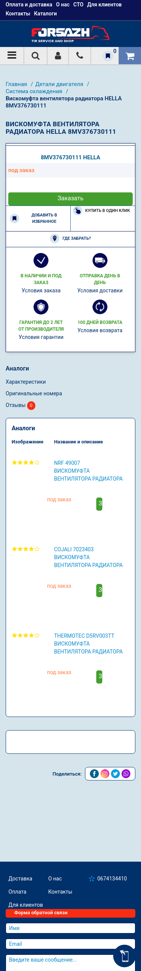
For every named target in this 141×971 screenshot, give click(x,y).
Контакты (18, 14)
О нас (55, 922)
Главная (17, 84)
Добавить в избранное (33, 323)
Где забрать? (70, 343)
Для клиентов (26, 948)
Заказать (70, 303)
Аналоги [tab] (17, 473)
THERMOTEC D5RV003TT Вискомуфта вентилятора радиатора (88, 749)
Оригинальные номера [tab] (34, 499)
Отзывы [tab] (20, 511)
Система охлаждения (35, 91)
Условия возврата (100, 436)
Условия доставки (100, 396)
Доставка (20, 922)
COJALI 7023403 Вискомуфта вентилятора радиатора (88, 662)
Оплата (18, 935)
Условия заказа (41, 396)
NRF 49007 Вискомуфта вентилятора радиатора (88, 576)
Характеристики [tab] (26, 487)
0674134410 (112, 922)
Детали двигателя (60, 84)
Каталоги (45, 14)
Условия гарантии (41, 442)
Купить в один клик (101, 316)
